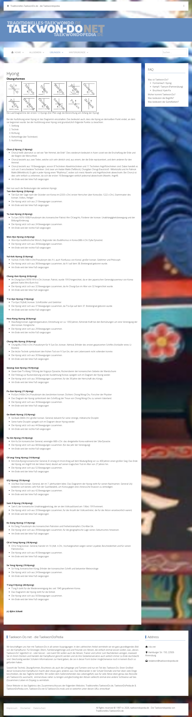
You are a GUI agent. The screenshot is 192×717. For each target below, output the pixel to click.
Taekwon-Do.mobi (56, 688)
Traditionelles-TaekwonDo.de (99, 685)
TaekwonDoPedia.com (17, 688)
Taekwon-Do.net (37, 688)
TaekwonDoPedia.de (124, 685)
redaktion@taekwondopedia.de (163, 660)
